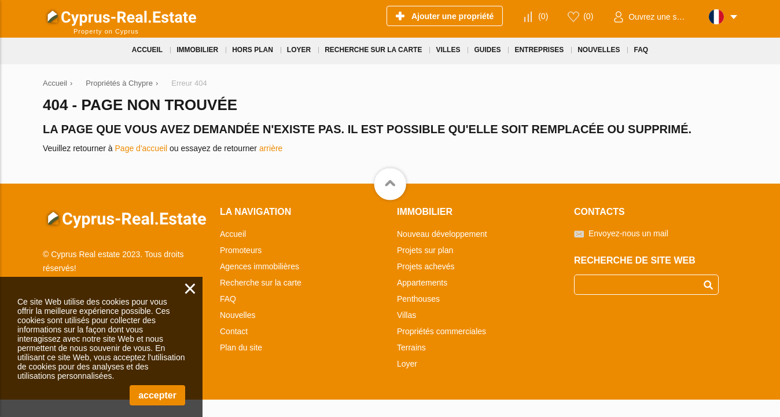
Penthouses (418, 298)
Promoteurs (241, 250)
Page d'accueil (141, 148)
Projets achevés (426, 266)
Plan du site (241, 347)
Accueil (233, 234)
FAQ (228, 298)
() (543, 16)
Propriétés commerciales (441, 331)
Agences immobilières (259, 266)
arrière (270, 148)
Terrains (411, 347)
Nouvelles (237, 315)
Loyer (407, 363)
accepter (157, 395)
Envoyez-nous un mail (628, 233)
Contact (234, 331)
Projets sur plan (425, 250)
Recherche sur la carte (260, 282)
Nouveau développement (442, 234)
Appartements (422, 282)
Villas (406, 315)
